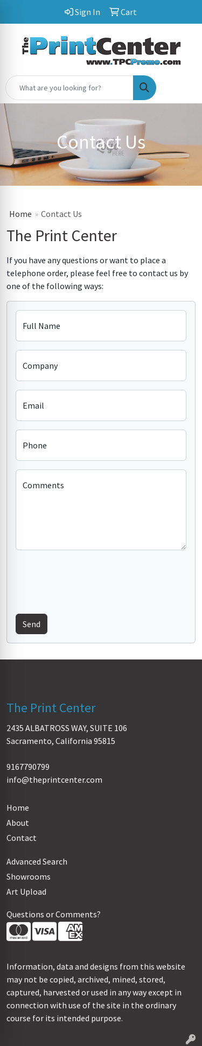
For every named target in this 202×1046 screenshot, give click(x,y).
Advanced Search (36, 861)
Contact (21, 837)
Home (20, 213)
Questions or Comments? (53, 914)
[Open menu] (180, 88)
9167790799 (28, 766)
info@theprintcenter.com (54, 779)
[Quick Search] (69, 87)
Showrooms (28, 876)
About (17, 822)
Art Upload (26, 891)
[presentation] (97, 580)
